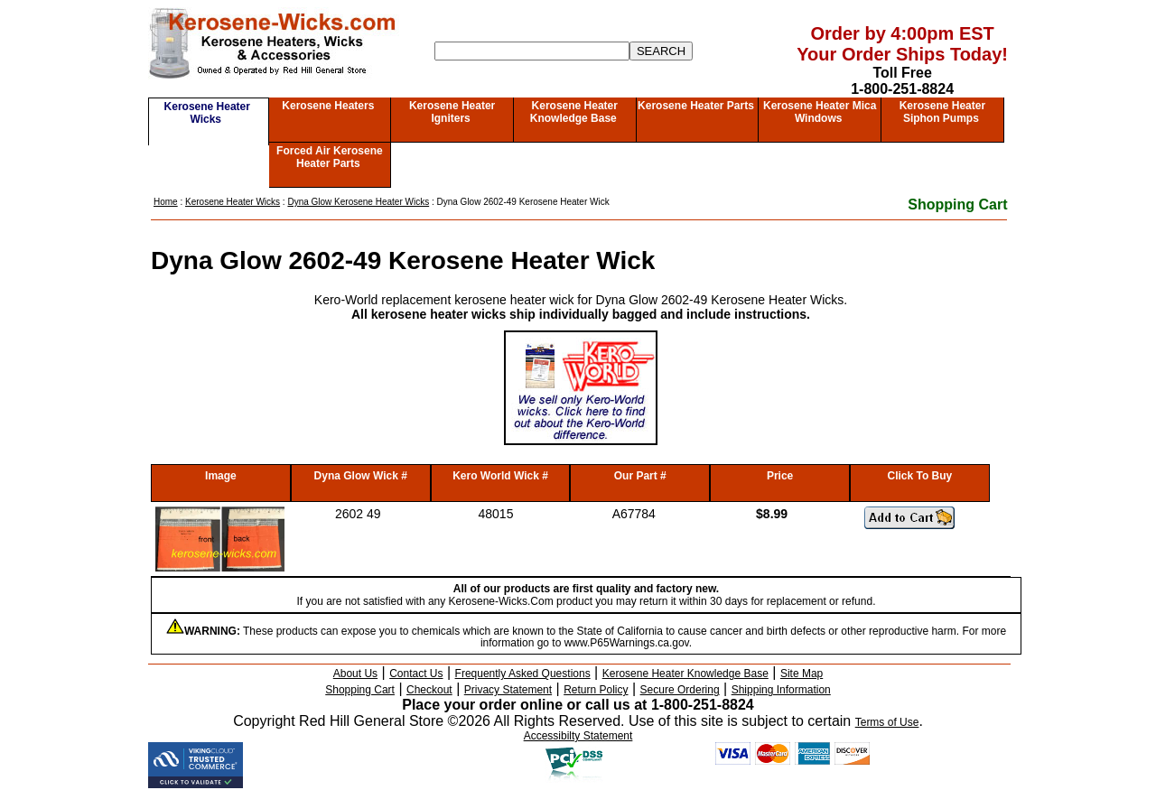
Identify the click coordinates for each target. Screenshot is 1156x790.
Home (166, 202)
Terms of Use (887, 722)
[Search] (531, 51)
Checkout (429, 689)
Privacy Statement (508, 689)
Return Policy (596, 689)
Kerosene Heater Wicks (207, 112)
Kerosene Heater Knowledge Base (574, 112)
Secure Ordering (680, 689)
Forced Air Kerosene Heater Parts (329, 157)
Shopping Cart (957, 204)
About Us (355, 673)
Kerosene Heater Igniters (452, 112)
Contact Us (416, 673)
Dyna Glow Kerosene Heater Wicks (358, 202)
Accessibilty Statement (578, 736)
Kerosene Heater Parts (696, 105)
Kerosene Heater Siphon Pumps (942, 112)
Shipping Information (781, 689)
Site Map (801, 673)
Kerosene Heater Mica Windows (819, 112)
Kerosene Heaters (328, 105)
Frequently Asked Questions (523, 673)
